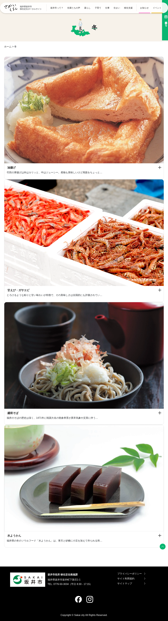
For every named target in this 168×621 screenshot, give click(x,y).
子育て (98, 8)
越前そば (12, 413)
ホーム (7, 46)
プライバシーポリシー (131, 573)
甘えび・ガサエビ (18, 290)
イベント (157, 8)
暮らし (87, 8)
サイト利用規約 (131, 578)
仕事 (107, 8)
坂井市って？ (56, 8)
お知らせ (144, 8)
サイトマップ (131, 583)
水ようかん (14, 535)
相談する (164, 20)
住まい (117, 8)
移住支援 (128, 8)
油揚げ (11, 167)
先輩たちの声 (73, 8)
